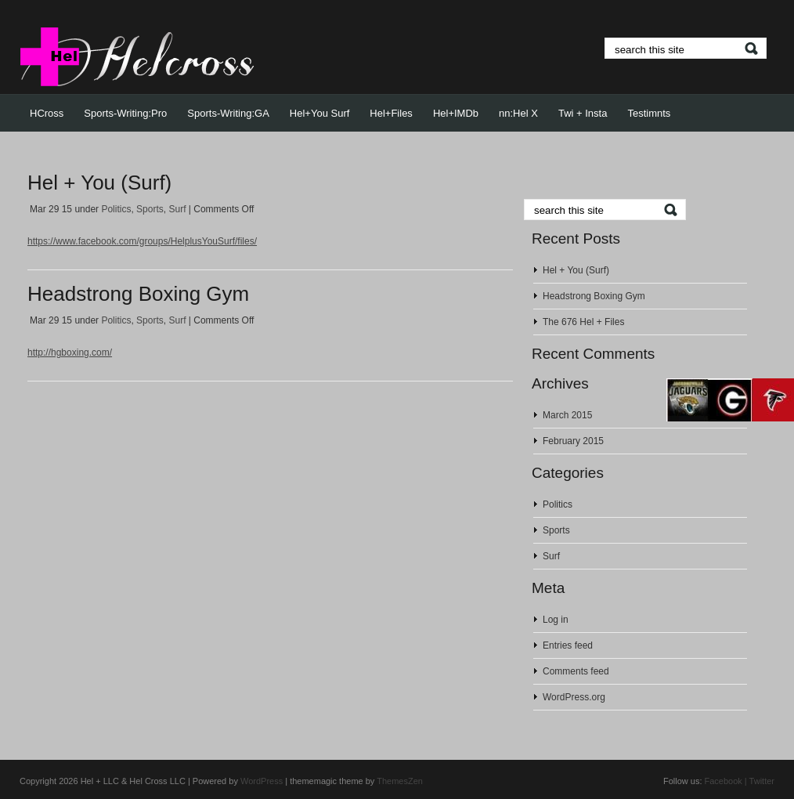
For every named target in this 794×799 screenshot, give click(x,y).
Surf (177, 209)
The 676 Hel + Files (583, 321)
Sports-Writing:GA (228, 113)
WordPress (261, 781)
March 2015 (567, 415)
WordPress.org (574, 697)
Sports (150, 209)
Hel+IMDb (455, 113)
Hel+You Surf (320, 113)
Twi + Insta (583, 113)
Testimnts (648, 113)
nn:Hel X (518, 113)
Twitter (761, 781)
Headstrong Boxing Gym (138, 294)
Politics (116, 209)
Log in (555, 619)
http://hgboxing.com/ (69, 352)
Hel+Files (391, 113)
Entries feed (568, 645)
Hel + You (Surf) (99, 182)
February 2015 (573, 441)
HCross (46, 113)
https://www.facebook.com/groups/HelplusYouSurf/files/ (142, 241)
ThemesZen (400, 781)
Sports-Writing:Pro (125, 113)
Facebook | (726, 781)
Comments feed (576, 671)
